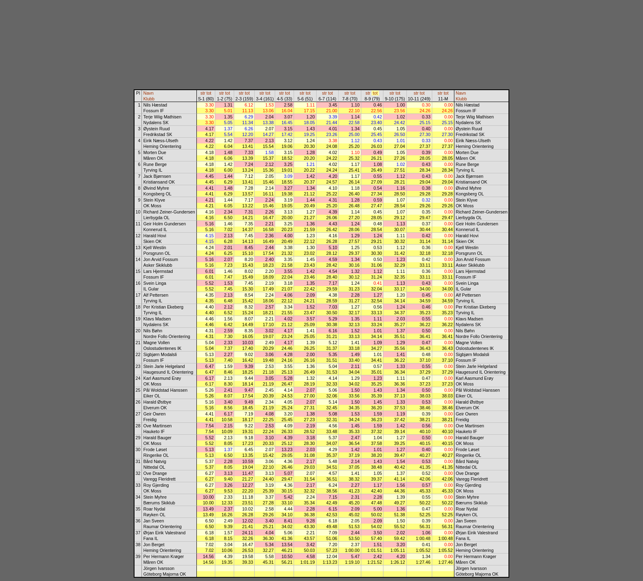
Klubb (148, 98)
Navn (148, 93)
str (203, 93)
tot (208, 93)
